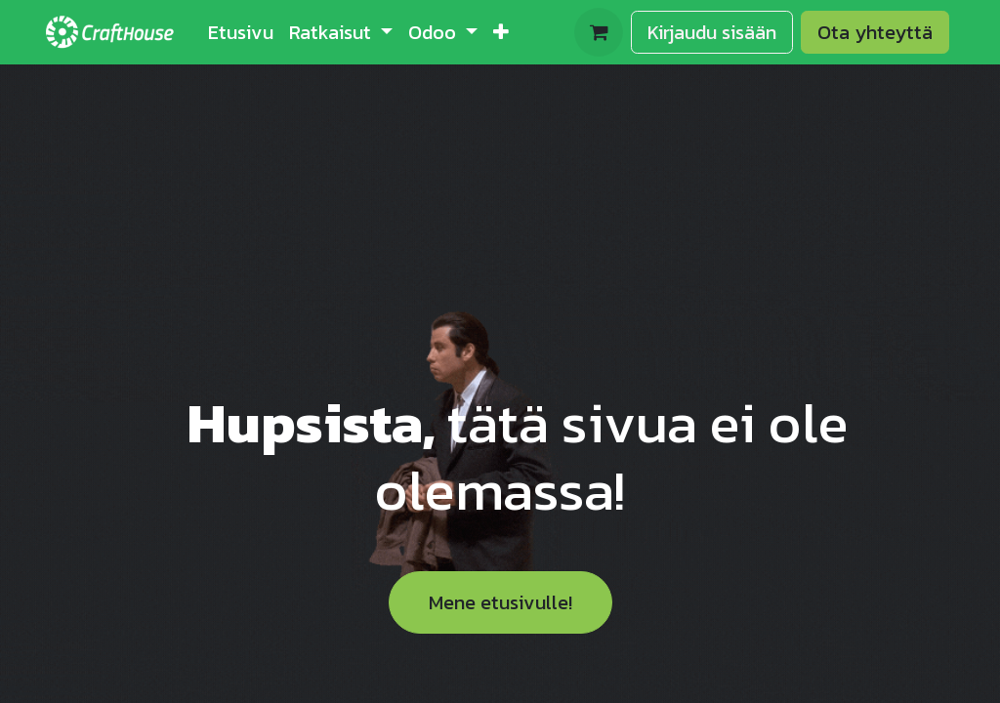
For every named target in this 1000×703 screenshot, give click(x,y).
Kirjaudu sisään (711, 32)
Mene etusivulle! (500, 602)
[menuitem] (240, 32)
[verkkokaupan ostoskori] (598, 32)
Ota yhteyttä (875, 32)
